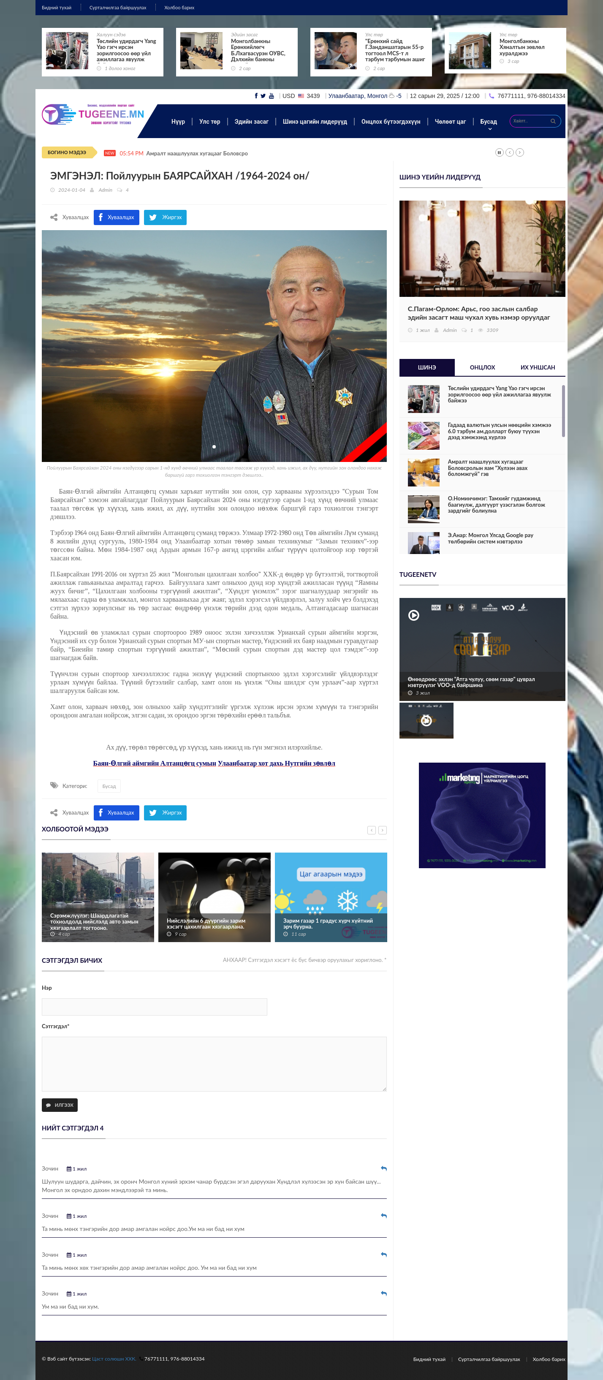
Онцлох (482, 367)
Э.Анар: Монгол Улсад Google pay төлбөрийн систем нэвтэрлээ (490, 538)
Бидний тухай (56, 7)
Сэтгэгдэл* (56, 1026)
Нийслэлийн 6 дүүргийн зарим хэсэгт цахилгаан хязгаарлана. (206, 924)
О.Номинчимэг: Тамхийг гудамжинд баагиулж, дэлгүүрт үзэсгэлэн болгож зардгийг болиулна (496, 504)
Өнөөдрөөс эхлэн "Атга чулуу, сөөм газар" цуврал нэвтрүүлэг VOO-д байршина (471, 682)
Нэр (47, 987)
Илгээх (59, 1105)
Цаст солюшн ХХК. (114, 1359)
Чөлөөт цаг (450, 121)
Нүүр (178, 121)
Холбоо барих (179, 7)
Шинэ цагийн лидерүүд (315, 121)
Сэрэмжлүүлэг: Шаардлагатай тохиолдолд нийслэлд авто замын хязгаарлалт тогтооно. (94, 922)
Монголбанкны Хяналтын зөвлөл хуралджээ (522, 47)
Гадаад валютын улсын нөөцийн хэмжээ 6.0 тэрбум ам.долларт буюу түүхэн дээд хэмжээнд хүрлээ (499, 431)
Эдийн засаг (244, 34)
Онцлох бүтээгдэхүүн (391, 121)
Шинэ (427, 367)
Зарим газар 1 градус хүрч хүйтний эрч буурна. (328, 924)
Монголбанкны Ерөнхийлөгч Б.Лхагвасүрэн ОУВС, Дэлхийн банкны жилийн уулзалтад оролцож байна (258, 56)
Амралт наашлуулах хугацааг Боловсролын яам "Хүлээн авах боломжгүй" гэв (488, 468)
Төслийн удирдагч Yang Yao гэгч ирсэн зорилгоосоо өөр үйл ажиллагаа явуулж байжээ (126, 53)
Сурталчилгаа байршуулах (118, 7)
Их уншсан (538, 367)
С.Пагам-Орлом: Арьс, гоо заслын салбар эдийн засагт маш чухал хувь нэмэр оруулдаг (479, 312)
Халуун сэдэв (111, 34)
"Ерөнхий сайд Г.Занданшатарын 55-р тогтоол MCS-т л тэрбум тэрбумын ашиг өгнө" (395, 53)
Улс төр (374, 34)
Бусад (489, 121)
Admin (105, 190)
